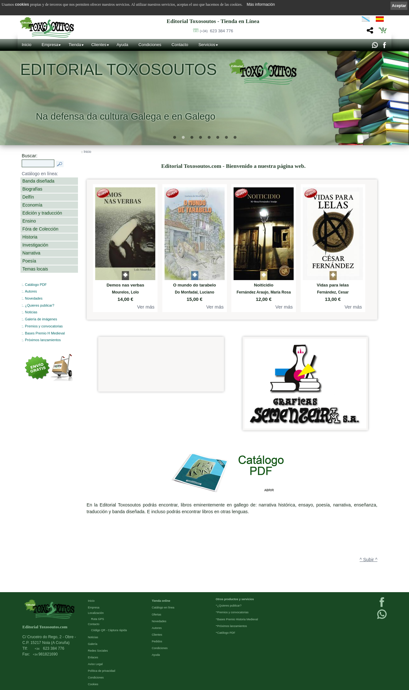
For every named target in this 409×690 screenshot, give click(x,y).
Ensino (29, 220)
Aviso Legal (95, 664)
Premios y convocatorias (44, 326)
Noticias (31, 312)
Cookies (93, 684)
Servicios (206, 44)
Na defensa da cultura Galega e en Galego (125, 116)
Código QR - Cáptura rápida (109, 630)
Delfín (28, 197)
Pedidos (157, 641)
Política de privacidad (101, 671)
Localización (96, 613)
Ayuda (122, 44)
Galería (92, 644)
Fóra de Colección (40, 228)
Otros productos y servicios (235, 599)
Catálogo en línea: (40, 173)
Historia (29, 236)
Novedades (33, 298)
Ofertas (156, 614)
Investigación (35, 244)
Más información (261, 4)
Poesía (29, 260)
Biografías (32, 189)
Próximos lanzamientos (43, 340)
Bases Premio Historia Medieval (237, 619)
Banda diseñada (38, 181)
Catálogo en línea (163, 607)
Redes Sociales (98, 651)
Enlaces (93, 657)
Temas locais (35, 268)
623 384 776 (216, 30)
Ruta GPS (97, 619)
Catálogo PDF (36, 284)
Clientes (98, 44)
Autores (31, 291)
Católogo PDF (226, 633)
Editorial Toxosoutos (118, 70)
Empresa (50, 44)
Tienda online (161, 601)
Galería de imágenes (41, 319)
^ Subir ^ (368, 559)
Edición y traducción (42, 213)
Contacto (180, 44)
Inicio (26, 44)
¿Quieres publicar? (39, 305)
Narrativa (31, 252)
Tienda (74, 44)
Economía (32, 205)
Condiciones (149, 44)
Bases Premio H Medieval (45, 333)
